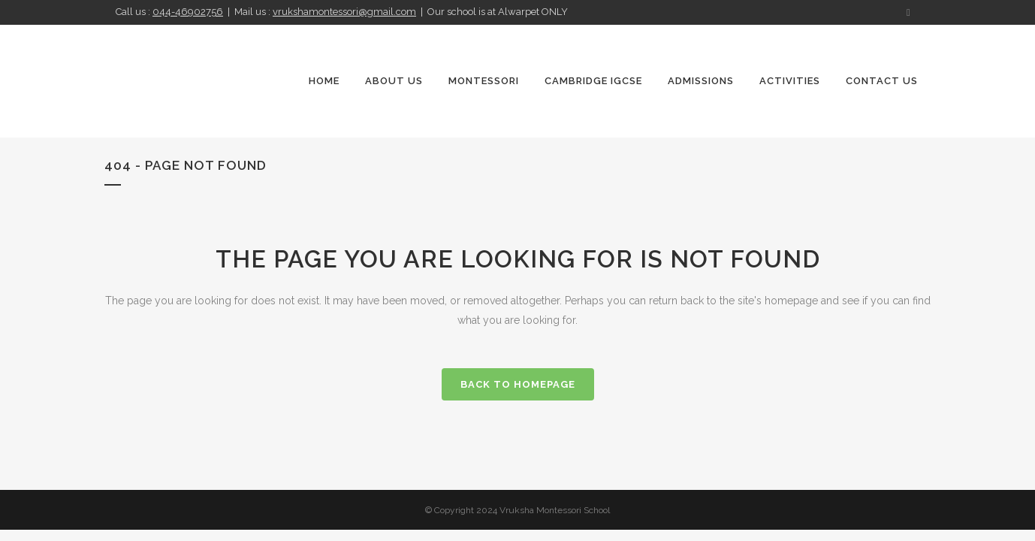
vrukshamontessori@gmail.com (344, 11)
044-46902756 (187, 11)
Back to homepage (517, 384)
